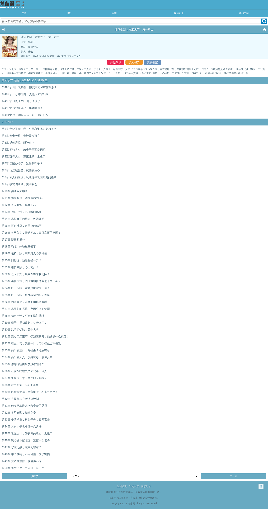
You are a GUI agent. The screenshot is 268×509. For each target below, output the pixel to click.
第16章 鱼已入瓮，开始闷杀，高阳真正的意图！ (31, 232)
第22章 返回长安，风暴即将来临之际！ (26, 274)
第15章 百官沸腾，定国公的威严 (21, 225)
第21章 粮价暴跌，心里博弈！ (20, 267)
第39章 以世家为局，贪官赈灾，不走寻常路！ (30, 391)
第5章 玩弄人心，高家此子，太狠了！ (25, 156)
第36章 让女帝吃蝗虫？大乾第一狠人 (24, 371)
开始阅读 (115, 62)
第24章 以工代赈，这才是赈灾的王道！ (26, 288)
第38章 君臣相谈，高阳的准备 (20, 385)
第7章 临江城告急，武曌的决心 (21, 170)
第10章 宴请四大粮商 (15, 191)
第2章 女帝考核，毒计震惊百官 (21, 135)
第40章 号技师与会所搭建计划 (20, 398)
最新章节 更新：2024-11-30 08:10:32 (25, 80)
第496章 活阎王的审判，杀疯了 (21, 101)
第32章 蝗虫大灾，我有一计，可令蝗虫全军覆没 (31, 343)
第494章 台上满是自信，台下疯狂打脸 (25, 115)
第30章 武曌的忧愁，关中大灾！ (21, 329)
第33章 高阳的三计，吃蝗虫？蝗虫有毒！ (27, 350)
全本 (114, 13)
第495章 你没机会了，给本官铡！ (22, 108)
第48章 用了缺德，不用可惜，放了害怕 (26, 454)
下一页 (233, 476)
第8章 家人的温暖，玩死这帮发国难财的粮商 (29, 177)
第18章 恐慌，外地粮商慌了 (19, 246)
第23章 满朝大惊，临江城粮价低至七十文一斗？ (31, 281)
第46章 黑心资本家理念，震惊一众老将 (26, 440)
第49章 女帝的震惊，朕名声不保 (21, 461)
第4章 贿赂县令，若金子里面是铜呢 (23, 149)
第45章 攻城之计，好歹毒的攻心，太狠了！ (28, 433)
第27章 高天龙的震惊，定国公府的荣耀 (26, 308)
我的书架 (244, 13)
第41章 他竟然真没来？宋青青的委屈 (24, 405)
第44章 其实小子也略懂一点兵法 (21, 426)
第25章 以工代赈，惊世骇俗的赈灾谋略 (26, 295)
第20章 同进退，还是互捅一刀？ (21, 260)
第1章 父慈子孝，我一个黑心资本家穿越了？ (29, 128)
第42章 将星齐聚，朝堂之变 (19, 412)
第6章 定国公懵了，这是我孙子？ (22, 163)
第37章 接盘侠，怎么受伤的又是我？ (24, 378)
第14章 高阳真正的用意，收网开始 (23, 218)
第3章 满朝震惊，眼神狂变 (18, 142)
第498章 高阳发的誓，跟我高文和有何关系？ (57, 56)
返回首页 (122, 486)
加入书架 (134, 62)
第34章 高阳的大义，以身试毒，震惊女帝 (27, 357)
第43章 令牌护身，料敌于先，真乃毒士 (26, 419)
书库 (24, 13)
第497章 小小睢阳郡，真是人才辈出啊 (25, 94)
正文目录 (7, 121)
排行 (69, 13)
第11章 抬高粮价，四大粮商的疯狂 (23, 198)
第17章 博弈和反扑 (13, 239)
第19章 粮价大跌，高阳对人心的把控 (24, 253)
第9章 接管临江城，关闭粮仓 (19, 184)
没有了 (34, 476)
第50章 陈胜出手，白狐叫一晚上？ (23, 468)
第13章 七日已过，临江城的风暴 (21, 211)
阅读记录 (179, 13)
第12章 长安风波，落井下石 (19, 205)
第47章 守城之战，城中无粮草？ (21, 447)
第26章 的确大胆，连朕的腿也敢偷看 (24, 301)
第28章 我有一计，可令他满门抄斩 (23, 315)
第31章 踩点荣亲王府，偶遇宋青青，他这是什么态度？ (35, 336)
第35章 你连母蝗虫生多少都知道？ (23, 364)
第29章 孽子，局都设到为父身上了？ (24, 322)
